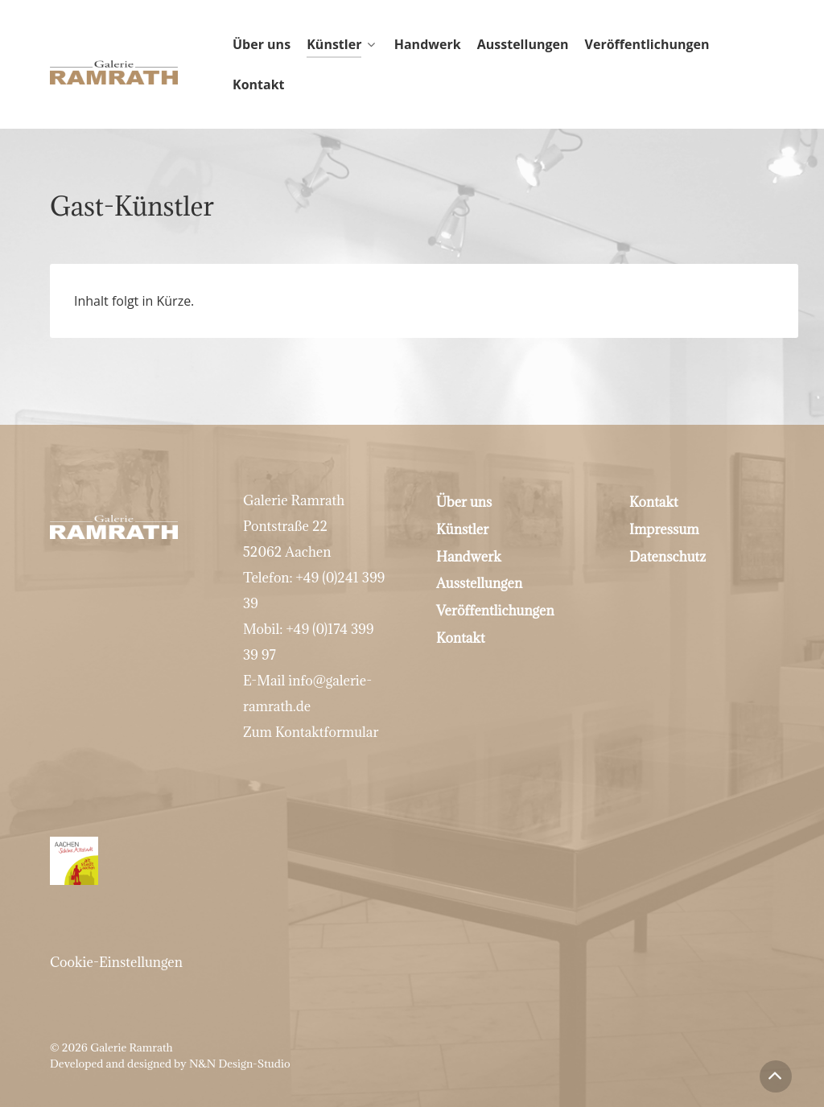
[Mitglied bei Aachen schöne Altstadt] (412, 825)
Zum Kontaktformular (310, 732)
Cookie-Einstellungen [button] (116, 927)
